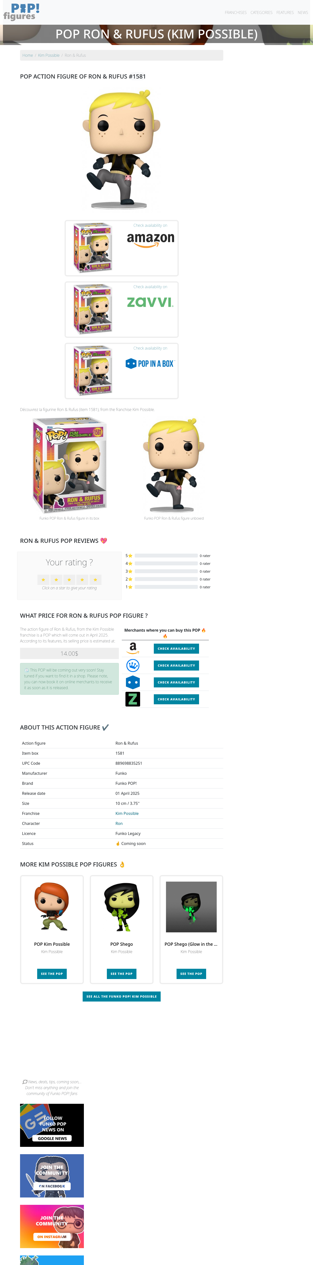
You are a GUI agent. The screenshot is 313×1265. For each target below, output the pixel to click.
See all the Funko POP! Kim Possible (122, 908)
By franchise (152, 1248)
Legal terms (192, 1258)
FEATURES (285, 12)
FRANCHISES (235, 12)
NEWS (303, 12)
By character (177, 1248)
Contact (172, 1258)
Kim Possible (127, 725)
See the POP (52, 885)
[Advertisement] (156, 954)
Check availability (176, 560)
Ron (119, 735)
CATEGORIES (262, 12)
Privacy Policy (217, 1258)
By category (202, 1248)
